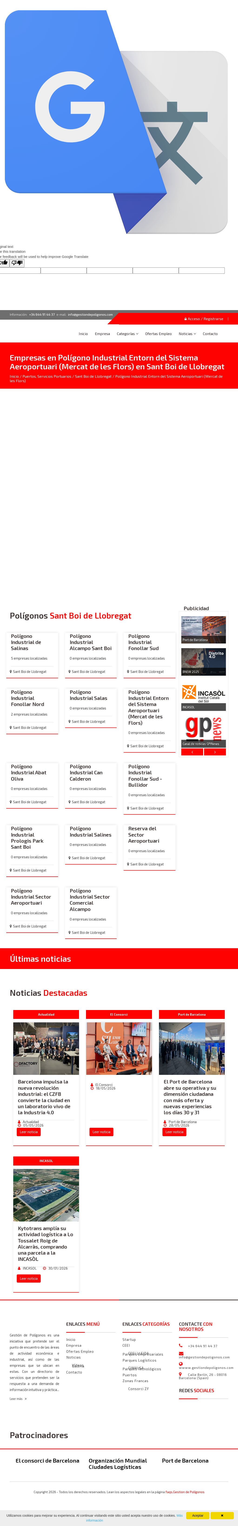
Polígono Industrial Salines (91, 831)
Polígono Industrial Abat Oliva (28, 772)
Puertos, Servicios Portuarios (47, 376)
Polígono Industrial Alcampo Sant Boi (91, 642)
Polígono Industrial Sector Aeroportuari (31, 897)
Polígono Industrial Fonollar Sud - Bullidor (145, 775)
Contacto (210, 333)
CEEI (126, 1345)
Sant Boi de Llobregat (93, 376)
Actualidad (30, 1122)
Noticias (185, 333)
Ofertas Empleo (158, 333)
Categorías (126, 333)
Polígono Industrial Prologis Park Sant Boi (27, 837)
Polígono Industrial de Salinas (26, 642)
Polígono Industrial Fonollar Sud (143, 642)
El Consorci (103, 1085)
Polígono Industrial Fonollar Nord (27, 698)
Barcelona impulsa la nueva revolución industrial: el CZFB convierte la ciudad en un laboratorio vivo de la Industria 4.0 (44, 1097)
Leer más (18, 1399)
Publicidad (196, 608)
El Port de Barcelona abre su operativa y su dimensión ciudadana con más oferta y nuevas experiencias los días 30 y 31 (190, 1097)
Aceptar (197, 1515)
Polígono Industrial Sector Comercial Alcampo (90, 900)
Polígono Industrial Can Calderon (86, 772)
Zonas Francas (135, 1381)
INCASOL (189, 707)
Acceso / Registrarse (204, 319)
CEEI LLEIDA (138, 1353)
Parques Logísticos (139, 1360)
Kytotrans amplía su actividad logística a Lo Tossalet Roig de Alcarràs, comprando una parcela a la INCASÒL (45, 1243)
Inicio (83, 333)
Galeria (78, 1366)
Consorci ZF (138, 1389)
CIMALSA (136, 1368)
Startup (129, 1340)
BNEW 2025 (191, 672)
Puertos (129, 1375)
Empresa (102, 333)
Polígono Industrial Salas (88, 695)
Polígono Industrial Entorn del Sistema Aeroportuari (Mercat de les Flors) (148, 707)
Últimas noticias (40, 959)
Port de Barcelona (195, 640)
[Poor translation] (17, 263)
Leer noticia (29, 1132)
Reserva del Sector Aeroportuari (143, 834)
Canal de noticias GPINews (201, 744)
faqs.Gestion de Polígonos (185, 1492)
